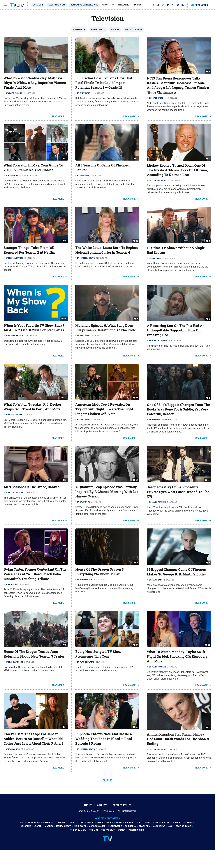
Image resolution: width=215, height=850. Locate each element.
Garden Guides (105, 822)
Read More (58, 116)
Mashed (49, 826)
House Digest (162, 822)
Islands (188, 822)
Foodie (72, 822)
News (105, 4)
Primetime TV (98, 29)
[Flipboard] (168, 5)
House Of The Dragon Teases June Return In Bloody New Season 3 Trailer (34, 654)
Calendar (38, 5)
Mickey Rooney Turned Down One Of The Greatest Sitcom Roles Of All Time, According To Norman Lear (177, 170)
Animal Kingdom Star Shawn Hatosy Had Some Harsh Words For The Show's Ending (178, 739)
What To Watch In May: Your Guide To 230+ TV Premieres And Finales (33, 167)
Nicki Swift (80, 826)
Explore (61, 822)
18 (137, 240)
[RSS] (182, 5)
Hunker (176, 822)
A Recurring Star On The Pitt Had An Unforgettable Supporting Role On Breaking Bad (175, 330)
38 (137, 397)
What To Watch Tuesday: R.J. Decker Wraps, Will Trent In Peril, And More (32, 406)
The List (93, 829)
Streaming (123, 4)
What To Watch (133, 29)
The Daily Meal (78, 829)
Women (121, 829)
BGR (22, 822)
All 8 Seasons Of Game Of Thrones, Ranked (102, 167)
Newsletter (199, 5)
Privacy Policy (122, 805)
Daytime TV (79, 29)
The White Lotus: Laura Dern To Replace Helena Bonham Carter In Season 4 (107, 250)
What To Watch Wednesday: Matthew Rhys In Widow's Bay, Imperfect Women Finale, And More (35, 83)
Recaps (115, 29)
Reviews (137, 4)
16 (137, 727)
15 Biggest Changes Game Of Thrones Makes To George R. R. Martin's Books (176, 572)
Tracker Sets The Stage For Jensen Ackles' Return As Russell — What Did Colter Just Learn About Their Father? (33, 739)
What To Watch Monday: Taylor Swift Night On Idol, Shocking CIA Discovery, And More (177, 656)
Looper (37, 826)
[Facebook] (153, 5)
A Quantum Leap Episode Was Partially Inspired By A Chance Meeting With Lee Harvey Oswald (106, 492)
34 (65, 397)
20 (65, 318)
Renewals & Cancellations (84, 5)
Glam (119, 822)
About (88, 805)
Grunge (129, 822)
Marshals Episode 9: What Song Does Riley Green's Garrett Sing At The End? (105, 328)
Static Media (92, 810)
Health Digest (144, 822)
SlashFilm (144, 826)
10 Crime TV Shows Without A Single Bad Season (176, 250)
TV (112, 4)
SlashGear (159, 826)
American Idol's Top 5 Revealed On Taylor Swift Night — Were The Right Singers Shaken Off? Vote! (104, 409)
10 (137, 480)
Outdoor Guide (97, 826)
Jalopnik (26, 826)
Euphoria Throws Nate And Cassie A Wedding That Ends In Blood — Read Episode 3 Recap (103, 739)
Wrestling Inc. (137, 829)
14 (137, 644)
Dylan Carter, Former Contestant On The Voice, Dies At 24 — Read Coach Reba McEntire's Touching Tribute (35, 574)
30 (209, 645)
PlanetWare (115, 826)
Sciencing (130, 826)
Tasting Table (183, 826)
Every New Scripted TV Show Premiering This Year (98, 654)
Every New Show (57, 5)
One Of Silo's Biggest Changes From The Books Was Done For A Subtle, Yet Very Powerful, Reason (178, 409)
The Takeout (108, 829)
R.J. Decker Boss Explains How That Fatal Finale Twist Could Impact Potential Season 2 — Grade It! (103, 83)
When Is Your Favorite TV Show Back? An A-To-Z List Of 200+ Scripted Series (34, 328)
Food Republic (86, 822)
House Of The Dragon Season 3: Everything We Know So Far (99, 571)
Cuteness (48, 822)
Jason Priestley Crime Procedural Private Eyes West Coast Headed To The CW (178, 492)
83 (209, 480)
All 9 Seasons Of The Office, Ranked (32, 487)
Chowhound (33, 822)
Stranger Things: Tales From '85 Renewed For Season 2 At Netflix (29, 250)
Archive (102, 805)
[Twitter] (158, 5)
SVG (170, 826)
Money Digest (63, 826)
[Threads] (163, 5)
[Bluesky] (177, 5)
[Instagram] (172, 5)
